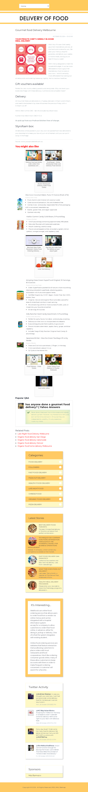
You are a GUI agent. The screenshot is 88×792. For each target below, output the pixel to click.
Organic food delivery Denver (30, 443)
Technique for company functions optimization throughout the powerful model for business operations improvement (44, 542)
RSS (53, 787)
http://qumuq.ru (35, 775)
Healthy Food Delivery (39, 483)
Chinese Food (35, 494)
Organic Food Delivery (40, 499)
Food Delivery (35, 462)
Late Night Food (36, 488)
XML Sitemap (61, 787)
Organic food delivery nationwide (32, 440)
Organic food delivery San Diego (32, 437)
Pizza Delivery (35, 504)
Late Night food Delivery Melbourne (33, 434)
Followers (34, 467)
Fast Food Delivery (38, 472)
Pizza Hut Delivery (37, 478)
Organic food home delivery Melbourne (35, 446)
